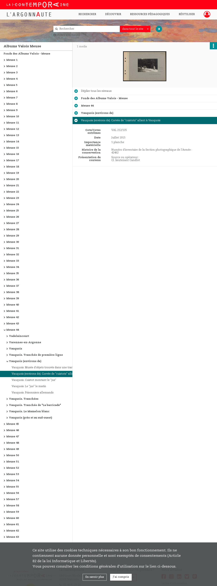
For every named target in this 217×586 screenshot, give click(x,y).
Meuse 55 (12, 487)
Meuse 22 (12, 192)
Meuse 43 (12, 323)
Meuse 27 (12, 223)
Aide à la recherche (68, 35)
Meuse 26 (12, 217)
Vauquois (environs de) (25, 361)
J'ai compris (121, 577)
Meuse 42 (12, 317)
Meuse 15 (12, 148)
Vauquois (15, 349)
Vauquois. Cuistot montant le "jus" (34, 380)
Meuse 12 (12, 129)
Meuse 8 (11, 104)
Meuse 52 (12, 468)
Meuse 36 (12, 279)
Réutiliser (187, 14)
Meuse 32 (12, 254)
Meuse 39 (12, 298)
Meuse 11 (12, 123)
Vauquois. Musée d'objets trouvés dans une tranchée (45, 367)
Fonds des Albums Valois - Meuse (27, 54)
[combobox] (135, 29)
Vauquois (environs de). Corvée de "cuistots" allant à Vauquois (48, 374)
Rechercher (87, 14)
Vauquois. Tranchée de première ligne (36, 355)
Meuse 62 (12, 531)
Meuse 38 (12, 292)
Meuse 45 (12, 424)
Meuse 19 (12, 173)
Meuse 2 (11, 66)
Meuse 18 (12, 167)
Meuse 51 (12, 461)
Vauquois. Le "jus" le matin (29, 386)
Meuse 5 (11, 85)
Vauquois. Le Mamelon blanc (29, 411)
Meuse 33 (12, 261)
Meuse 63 (12, 537)
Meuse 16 (12, 154)
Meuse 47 (12, 436)
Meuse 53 (12, 474)
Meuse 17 (12, 160)
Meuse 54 (12, 480)
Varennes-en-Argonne (25, 342)
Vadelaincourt (19, 336)
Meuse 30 (12, 242)
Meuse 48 (12, 443)
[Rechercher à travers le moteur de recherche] (88, 29)
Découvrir (113, 14)
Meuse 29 (12, 236)
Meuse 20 (12, 179)
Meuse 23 (12, 198)
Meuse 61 (12, 524)
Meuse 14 (12, 141)
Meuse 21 (12, 185)
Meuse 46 (12, 430)
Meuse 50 (12, 455)
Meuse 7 (11, 97)
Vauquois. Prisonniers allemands (33, 392)
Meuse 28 (12, 229)
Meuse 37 (12, 286)
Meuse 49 (12, 449)
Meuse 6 (11, 91)
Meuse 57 (12, 499)
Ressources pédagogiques (150, 14)
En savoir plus (94, 577)
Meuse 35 (12, 273)
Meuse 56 (12, 493)
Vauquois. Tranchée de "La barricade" (35, 405)
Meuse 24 (12, 204)
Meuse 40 (12, 305)
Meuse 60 (12, 518)
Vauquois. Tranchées (23, 399)
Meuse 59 (12, 512)
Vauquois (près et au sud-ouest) (30, 418)
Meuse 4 (11, 79)
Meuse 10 (12, 116)
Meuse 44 (12, 330)
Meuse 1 (11, 60)
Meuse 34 (12, 267)
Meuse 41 (12, 311)
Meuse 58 (12, 505)
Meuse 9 (11, 110)
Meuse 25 (12, 210)
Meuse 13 (12, 135)
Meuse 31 (12, 248)
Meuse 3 (11, 72)
